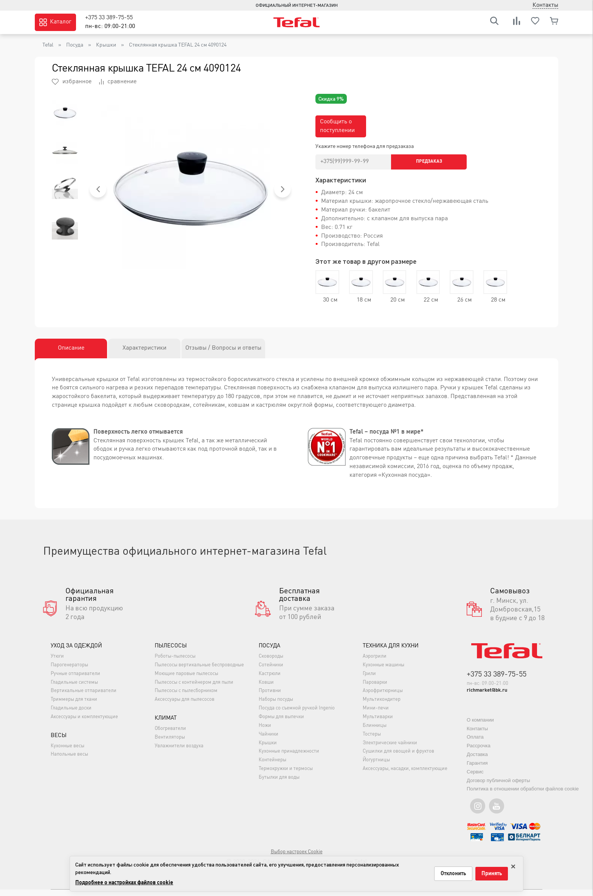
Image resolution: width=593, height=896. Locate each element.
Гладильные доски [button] (71, 714)
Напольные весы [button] (69, 761)
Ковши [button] (266, 688)
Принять (491, 873)
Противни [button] (270, 697)
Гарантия (477, 769)
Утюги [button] (57, 663)
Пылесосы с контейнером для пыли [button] (194, 688)
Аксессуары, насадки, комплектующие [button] (405, 775)
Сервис (475, 778)
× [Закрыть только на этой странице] (513, 865)
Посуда (74, 45)
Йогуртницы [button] (376, 766)
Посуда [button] (269, 653)
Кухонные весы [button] (67, 752)
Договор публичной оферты (498, 787)
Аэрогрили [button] (375, 663)
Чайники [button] (268, 740)
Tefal (47, 45)
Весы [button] (59, 742)
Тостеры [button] (372, 740)
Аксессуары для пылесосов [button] (184, 706)
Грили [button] (369, 680)
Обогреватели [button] (170, 735)
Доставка (477, 761)
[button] (98, 189)
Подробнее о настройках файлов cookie (124, 882)
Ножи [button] (265, 732)
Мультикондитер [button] (382, 706)
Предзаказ (429, 161)
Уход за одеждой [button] (76, 653)
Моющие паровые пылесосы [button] (186, 680)
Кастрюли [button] (270, 680)
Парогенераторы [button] (69, 671)
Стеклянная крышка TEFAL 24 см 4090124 (178, 45)
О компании (480, 726)
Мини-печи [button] (376, 714)
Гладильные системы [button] (74, 688)
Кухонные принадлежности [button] (289, 758)
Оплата (475, 744)
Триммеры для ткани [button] (74, 706)
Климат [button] (166, 725)
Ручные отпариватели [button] (75, 680)
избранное (72, 82)
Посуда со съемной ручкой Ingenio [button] (297, 714)
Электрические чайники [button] (390, 749)
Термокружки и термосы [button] (286, 775)
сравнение (118, 81)
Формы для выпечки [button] (281, 723)
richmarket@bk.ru (487, 697)
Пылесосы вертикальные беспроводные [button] (199, 671)
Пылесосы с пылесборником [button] (186, 697)
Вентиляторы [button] (170, 744)
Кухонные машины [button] (383, 671)
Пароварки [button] (375, 688)
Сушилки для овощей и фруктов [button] (398, 758)
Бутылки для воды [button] (279, 783)
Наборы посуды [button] (276, 706)
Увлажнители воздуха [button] (179, 752)
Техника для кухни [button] (391, 653)
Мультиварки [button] (378, 723)
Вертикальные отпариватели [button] (83, 697)
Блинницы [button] (375, 732)
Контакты (477, 735)
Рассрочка (479, 752)
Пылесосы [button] (171, 653)
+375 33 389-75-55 (109, 18)
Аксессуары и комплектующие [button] (84, 723)
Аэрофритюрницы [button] (383, 697)
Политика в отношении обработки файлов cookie (523, 795)
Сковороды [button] (271, 663)
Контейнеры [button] (272, 766)
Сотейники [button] (271, 671)
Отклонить (453, 873)
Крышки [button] (268, 749)
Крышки (106, 45)
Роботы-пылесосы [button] (175, 663)
